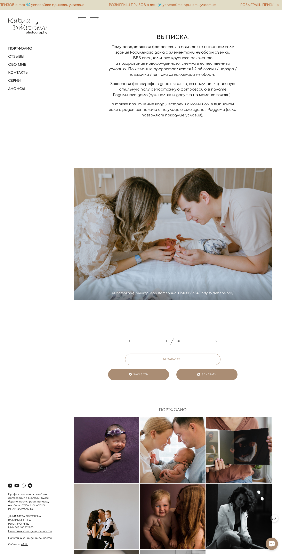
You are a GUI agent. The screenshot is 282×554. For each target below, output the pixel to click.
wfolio (24, 544)
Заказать (172, 359)
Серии (14, 81)
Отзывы (16, 57)
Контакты (18, 73)
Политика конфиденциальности (30, 531)
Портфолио (20, 49)
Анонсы (16, 89)
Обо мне (17, 65)
